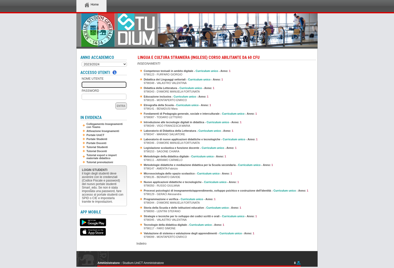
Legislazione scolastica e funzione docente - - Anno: (190, 147)
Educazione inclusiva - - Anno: (176, 96)
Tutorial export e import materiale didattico (101, 157)
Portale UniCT (95, 135)
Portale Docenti (96, 143)
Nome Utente (93, 78)
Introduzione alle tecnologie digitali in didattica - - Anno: (192, 122)
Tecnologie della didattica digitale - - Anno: (184, 224)
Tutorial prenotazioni (99, 162)
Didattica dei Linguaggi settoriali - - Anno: (183, 79)
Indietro (141, 243)
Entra (121, 106)
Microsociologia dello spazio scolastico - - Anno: (188, 173)
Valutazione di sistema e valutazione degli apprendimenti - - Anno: (199, 233)
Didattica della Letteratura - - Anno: (179, 88)
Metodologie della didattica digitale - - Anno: (185, 156)
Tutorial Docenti (96, 151)
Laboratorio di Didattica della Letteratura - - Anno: (188, 130)
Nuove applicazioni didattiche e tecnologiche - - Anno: (191, 182)
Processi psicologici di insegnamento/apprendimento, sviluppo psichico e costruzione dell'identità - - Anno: (226, 190)
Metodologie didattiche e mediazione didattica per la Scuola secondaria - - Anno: (208, 164)
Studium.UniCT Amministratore (143, 263)
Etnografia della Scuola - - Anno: (177, 105)
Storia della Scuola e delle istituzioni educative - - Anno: (192, 207)
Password (90, 91)
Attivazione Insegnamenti (102, 130)
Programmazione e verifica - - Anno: (180, 199)
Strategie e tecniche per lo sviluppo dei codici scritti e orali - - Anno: (200, 216)
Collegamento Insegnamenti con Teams (104, 125)
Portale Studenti (96, 139)
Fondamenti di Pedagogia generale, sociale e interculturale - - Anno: (200, 113)
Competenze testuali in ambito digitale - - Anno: (187, 70)
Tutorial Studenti (97, 147)
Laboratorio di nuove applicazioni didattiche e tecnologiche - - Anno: (201, 139)
